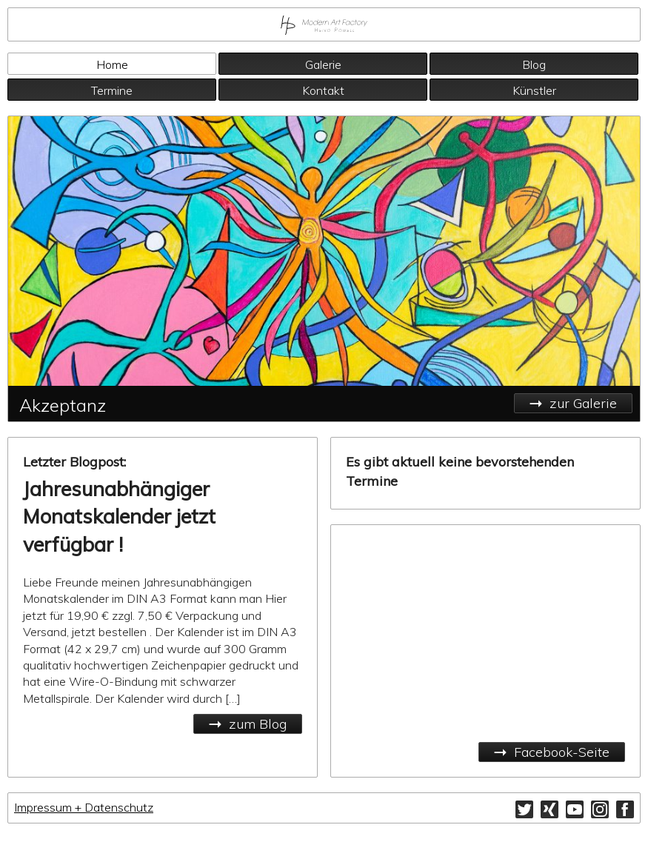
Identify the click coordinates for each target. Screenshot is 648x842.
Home (112, 64)
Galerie (323, 64)
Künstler (534, 90)
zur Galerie (583, 403)
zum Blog (258, 723)
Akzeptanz (62, 405)
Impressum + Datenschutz (83, 807)
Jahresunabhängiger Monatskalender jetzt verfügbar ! (119, 517)
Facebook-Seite (561, 752)
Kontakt (323, 90)
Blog (534, 64)
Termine (112, 90)
